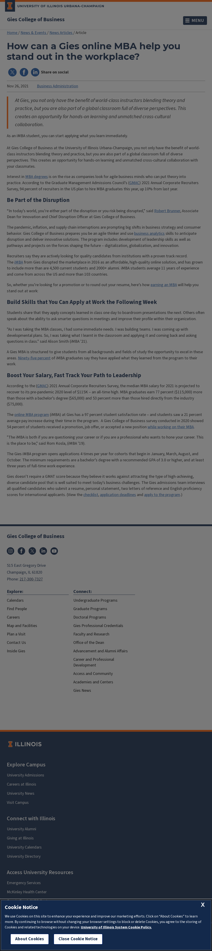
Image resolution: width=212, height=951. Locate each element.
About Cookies (29, 939)
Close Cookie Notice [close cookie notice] (78, 939)
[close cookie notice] (202, 904)
